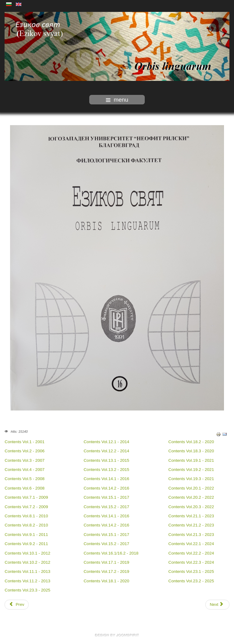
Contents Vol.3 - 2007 (24, 460)
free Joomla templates (117, 635)
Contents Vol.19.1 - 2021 (191, 460)
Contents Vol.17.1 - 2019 (106, 562)
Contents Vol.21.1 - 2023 (191, 516)
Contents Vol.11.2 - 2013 (27, 581)
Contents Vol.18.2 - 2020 (191, 441)
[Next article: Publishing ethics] (217, 604)
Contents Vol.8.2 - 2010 (26, 525)
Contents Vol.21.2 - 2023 (191, 525)
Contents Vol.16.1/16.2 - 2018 (111, 553)
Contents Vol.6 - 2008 (24, 488)
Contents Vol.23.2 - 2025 (191, 581)
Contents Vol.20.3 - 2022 (191, 506)
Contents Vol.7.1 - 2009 (26, 497)
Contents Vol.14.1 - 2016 (106, 478)
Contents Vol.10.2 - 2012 (27, 562)
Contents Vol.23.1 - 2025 (191, 571)
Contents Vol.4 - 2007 (24, 469)
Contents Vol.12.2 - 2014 (106, 451)
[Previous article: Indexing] (17, 604)
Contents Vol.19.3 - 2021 (191, 478)
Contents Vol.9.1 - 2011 (26, 534)
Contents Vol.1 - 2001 (25, 441)
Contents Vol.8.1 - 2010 (26, 516)
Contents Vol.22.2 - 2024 (191, 553)
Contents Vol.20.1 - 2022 (191, 488)
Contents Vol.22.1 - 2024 (191, 543)
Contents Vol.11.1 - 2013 (27, 571)
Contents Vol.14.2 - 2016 (106, 488)
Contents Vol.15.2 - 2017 (106, 506)
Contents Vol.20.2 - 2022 (191, 497)
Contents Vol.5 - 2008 (24, 478)
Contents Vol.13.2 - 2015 (106, 469)
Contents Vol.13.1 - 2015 (106, 460)
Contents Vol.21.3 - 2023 (191, 534)
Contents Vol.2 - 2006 (24, 451)
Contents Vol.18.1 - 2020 (106, 581)
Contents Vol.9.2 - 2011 (26, 543)
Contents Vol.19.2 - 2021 (191, 469)
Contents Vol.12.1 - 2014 (106, 441)
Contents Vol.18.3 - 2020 (191, 451)
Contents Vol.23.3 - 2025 (27, 590)
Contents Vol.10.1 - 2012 (27, 553)
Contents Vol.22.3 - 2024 (191, 562)
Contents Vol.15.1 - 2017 (106, 497)
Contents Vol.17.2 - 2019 (106, 571)
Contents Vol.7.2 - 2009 (26, 506)
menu (117, 99)
